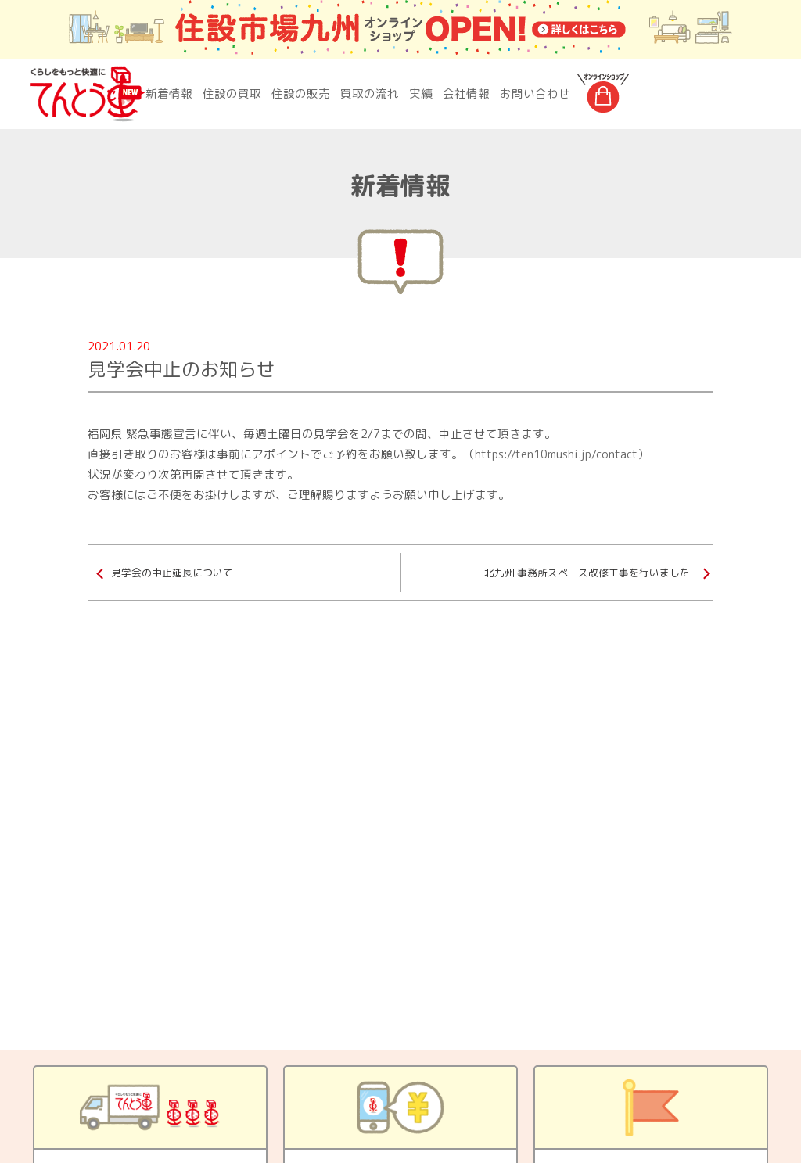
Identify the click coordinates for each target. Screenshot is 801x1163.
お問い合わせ (535, 93)
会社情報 (466, 93)
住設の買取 (232, 93)
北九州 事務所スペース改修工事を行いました (587, 572)
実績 (421, 93)
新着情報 (168, 93)
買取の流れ (369, 93)
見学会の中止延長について (172, 572)
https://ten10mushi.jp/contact (556, 454)
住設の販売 (300, 93)
